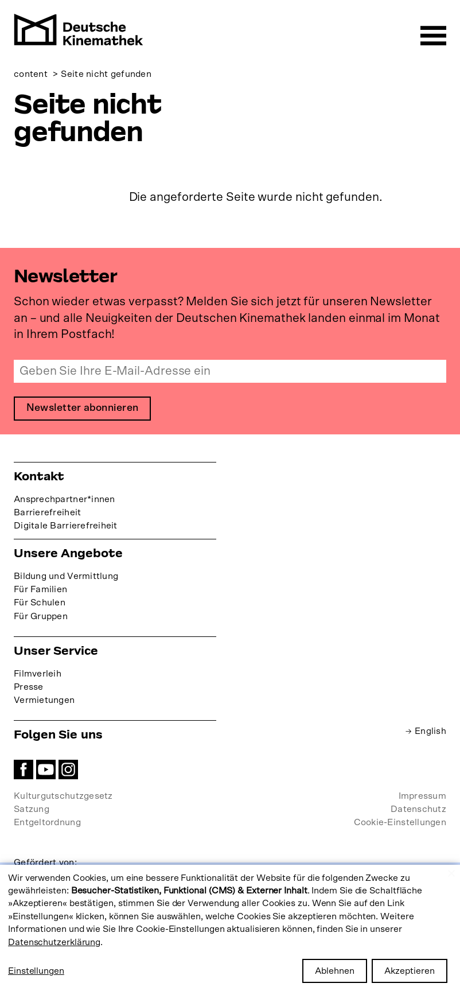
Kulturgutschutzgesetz (63, 795)
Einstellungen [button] (36, 971)
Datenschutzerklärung (54, 942)
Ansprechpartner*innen (64, 499)
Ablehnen (334, 971)
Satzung (31, 809)
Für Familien (40, 589)
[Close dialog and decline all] (451, 872)
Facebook (23, 769)
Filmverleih (37, 673)
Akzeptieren (409, 971)
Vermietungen (44, 700)
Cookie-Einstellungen (400, 822)
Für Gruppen (41, 616)
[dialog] (230, 928)
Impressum (422, 795)
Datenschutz (418, 809)
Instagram (68, 769)
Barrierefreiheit (47, 512)
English (430, 731)
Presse (29, 686)
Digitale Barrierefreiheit (66, 525)
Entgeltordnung (47, 822)
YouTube (46, 769)
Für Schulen (39, 603)
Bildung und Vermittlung (66, 576)
